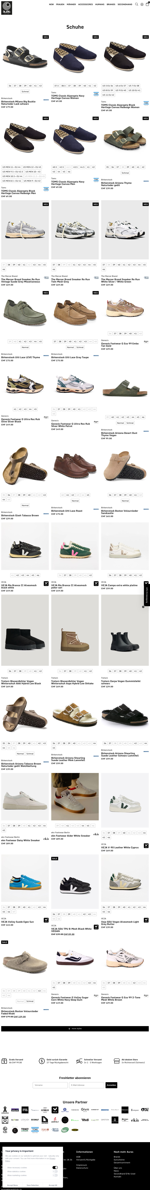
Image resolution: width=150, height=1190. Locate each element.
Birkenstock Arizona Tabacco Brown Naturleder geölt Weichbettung (21, 765)
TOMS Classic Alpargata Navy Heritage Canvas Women (67, 97)
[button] (147, 595)
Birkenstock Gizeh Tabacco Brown (20, 515)
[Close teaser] (143, 607)
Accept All (53, 1185)
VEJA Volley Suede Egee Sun (17, 922)
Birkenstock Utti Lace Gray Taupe (70, 357)
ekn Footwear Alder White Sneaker (70, 836)
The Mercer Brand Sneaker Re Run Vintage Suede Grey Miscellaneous (20, 280)
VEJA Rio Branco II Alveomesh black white (19, 586)
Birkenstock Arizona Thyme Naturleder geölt (116, 184)
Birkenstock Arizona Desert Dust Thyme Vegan (119, 434)
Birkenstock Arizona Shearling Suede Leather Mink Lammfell (68, 759)
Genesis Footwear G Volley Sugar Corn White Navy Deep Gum (69, 999)
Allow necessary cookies (17, 1168)
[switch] (55, 1167)
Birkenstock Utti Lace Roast (66, 511)
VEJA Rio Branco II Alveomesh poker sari (69, 586)
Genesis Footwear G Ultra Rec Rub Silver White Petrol (70, 425)
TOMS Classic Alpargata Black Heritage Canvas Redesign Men (18, 192)
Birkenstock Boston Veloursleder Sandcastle (119, 512)
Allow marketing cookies (17, 1175)
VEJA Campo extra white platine (119, 585)
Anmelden (111, 1085)
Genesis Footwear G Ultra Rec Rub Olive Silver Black (20, 420)
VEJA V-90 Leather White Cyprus (120, 847)
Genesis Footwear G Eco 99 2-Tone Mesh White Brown (120, 999)
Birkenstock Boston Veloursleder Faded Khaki (19, 1012)
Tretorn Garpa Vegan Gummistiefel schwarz (121, 682)
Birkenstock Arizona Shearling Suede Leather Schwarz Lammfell (120, 754)
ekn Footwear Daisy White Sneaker (20, 840)
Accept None (12, 1185)
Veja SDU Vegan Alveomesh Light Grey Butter (120, 923)
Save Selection (33, 1185)
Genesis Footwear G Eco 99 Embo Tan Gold (120, 345)
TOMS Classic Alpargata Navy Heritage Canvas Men (67, 183)
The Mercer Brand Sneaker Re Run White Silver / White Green (120, 280)
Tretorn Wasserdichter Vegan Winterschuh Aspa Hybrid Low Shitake (72, 682)
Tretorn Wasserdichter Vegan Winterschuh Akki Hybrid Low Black (21, 682)
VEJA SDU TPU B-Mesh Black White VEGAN (71, 930)
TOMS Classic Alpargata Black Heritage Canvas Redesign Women (120, 106)
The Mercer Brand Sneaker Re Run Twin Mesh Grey (70, 280)
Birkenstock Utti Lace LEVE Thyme (20, 357)
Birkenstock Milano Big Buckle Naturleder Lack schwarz (18, 103)
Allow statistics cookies (16, 1171)
